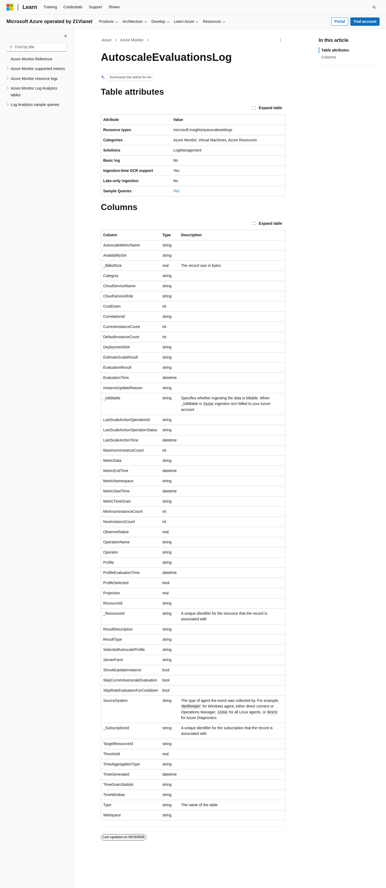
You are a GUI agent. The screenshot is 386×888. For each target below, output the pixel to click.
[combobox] (36, 47)
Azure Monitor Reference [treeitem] (32, 59)
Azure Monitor (131, 40)
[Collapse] (65, 36)
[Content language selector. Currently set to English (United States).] (32, 879)
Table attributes (335, 50)
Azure (107, 40)
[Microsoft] (9, 7)
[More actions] (280, 40)
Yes (176, 191)
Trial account (364, 21)
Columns (328, 57)
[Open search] (374, 7)
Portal (339, 21)
